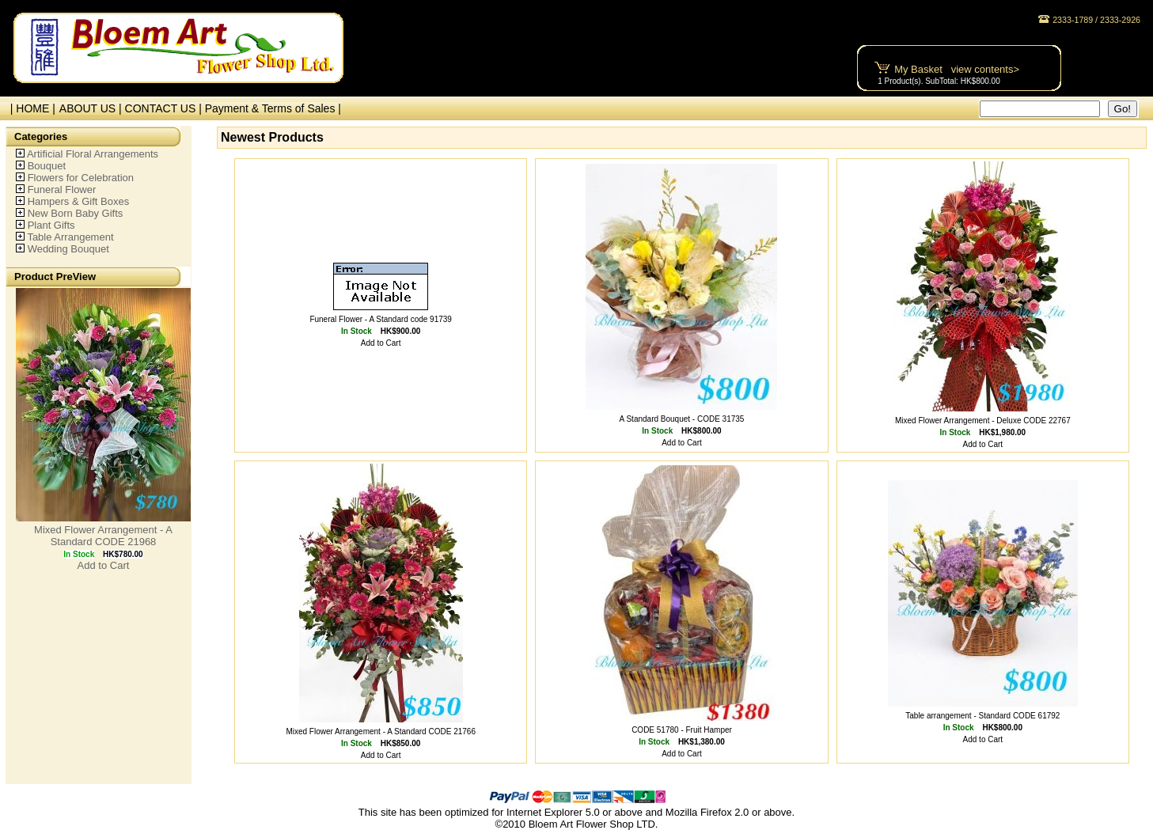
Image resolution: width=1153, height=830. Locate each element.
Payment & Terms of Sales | (273, 108)
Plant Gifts (51, 225)
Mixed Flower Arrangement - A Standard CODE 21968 (103, 536)
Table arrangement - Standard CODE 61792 (982, 715)
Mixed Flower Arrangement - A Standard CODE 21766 (381, 731)
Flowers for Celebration (81, 178)
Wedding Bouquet (68, 249)
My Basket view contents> (956, 69)
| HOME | (29, 108)
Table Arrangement (70, 237)
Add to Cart (104, 565)
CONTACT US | (165, 108)
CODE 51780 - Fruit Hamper (681, 730)
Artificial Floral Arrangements (92, 154)
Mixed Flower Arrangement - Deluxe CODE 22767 (983, 420)
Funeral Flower (62, 189)
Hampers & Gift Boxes (79, 201)
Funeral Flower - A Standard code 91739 (380, 319)
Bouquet (47, 166)
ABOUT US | (92, 108)
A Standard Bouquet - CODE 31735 (682, 419)
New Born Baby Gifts (75, 213)
